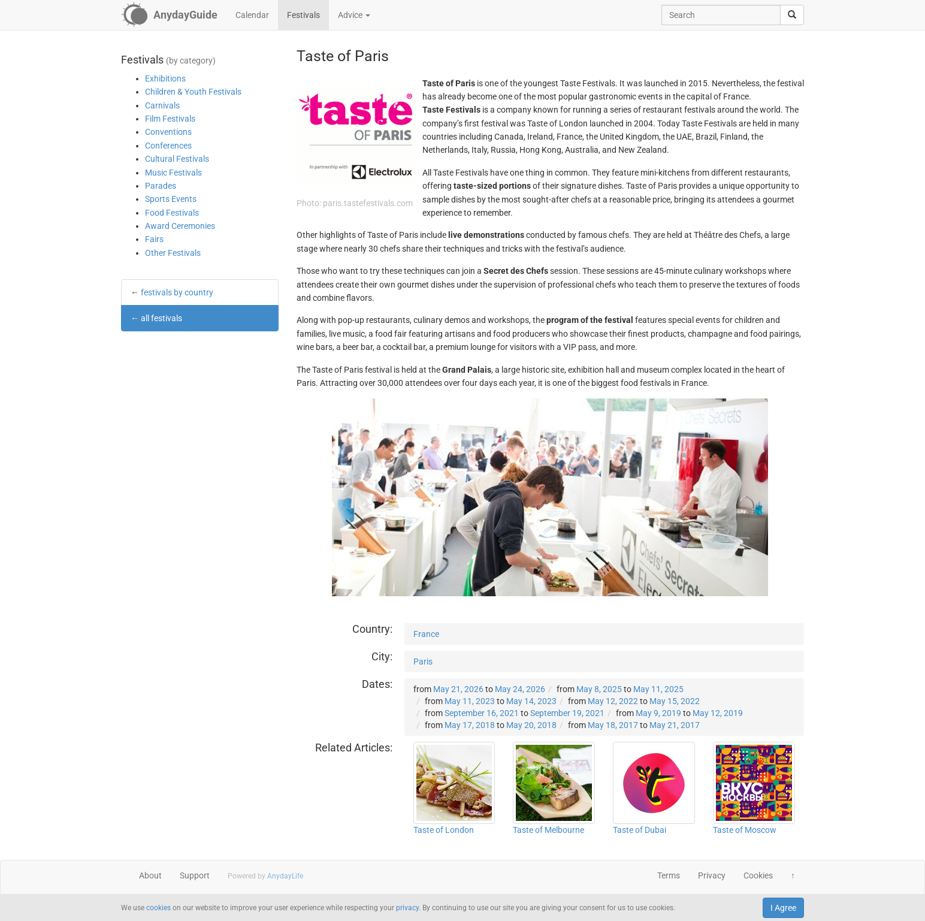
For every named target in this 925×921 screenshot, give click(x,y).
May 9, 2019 (658, 713)
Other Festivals (173, 253)
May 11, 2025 (658, 689)
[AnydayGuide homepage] (169, 15)
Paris (423, 661)
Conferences (168, 145)
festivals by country (177, 292)
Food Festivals (172, 213)
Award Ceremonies (180, 226)
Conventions (168, 132)
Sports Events (171, 199)
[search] (792, 15)
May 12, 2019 (718, 713)
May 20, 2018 (531, 725)
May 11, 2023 (470, 701)
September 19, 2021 (567, 713)
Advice (354, 15)
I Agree (783, 908)
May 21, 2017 (674, 725)
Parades (160, 186)
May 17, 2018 (470, 725)
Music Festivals (173, 172)
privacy (407, 908)
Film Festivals (170, 118)
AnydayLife (285, 876)
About (150, 875)
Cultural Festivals (177, 159)
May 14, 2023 (531, 701)
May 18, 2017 (613, 725)
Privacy (712, 875)
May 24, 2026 (520, 689)
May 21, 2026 (458, 689)
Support (195, 875)
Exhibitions (165, 78)
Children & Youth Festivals (193, 91)
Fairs (154, 239)
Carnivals (162, 105)
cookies (158, 908)
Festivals (303, 15)
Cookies (758, 875)
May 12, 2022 (613, 701)
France (426, 634)
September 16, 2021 (482, 713)
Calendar (252, 15)
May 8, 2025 (599, 689)
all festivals (161, 318)
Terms (668, 875)
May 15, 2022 (674, 701)
